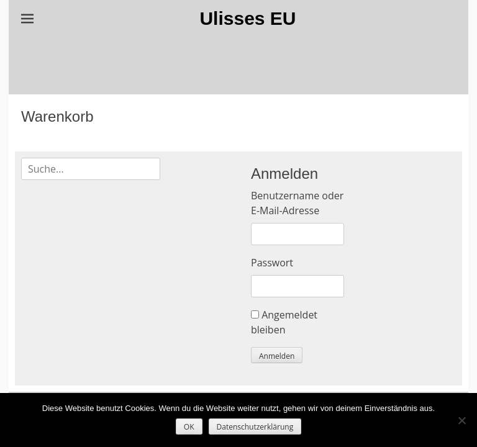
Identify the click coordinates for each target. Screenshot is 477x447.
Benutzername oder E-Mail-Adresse (297, 203)
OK (189, 427)
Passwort (272, 262)
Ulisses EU (247, 18)
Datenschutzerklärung (255, 427)
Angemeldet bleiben (284, 322)
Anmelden (276, 356)
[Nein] (461, 420)
